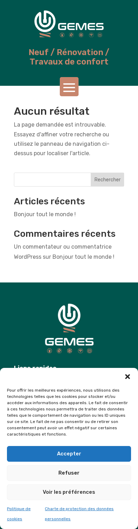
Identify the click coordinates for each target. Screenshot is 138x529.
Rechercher (108, 180)
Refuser (69, 473)
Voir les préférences (69, 492)
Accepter (69, 454)
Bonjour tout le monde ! (45, 214)
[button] (127, 376)
